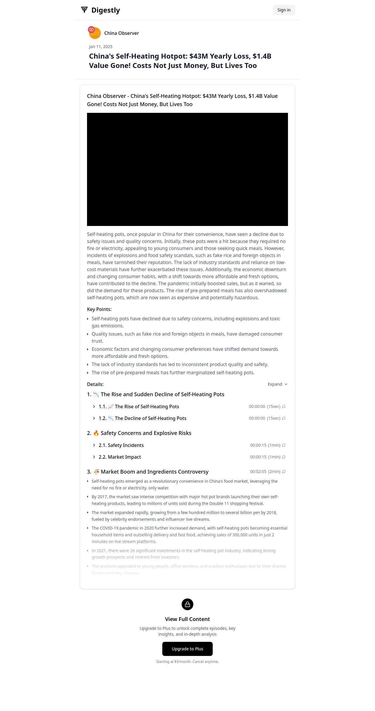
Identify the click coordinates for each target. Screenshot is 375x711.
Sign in (284, 10)
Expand (278, 384)
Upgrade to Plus (187, 649)
